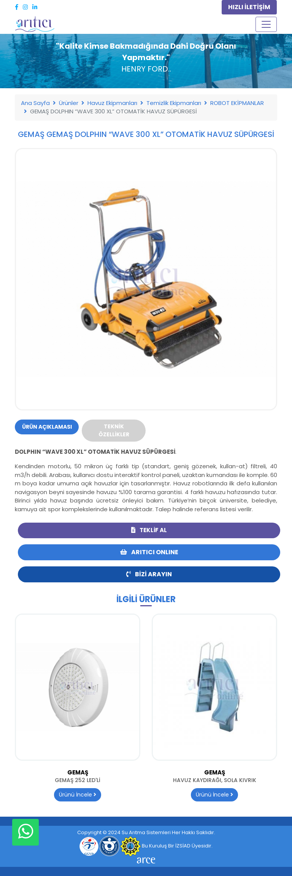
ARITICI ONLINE (149, 552)
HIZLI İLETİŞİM (249, 7)
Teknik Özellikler (113, 430)
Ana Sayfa (35, 103)
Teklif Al (149, 530)
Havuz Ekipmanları (112, 103)
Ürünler (68, 103)
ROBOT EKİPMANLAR (237, 103)
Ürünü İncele (77, 794)
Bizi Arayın (149, 574)
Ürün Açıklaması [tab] (47, 427)
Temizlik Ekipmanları (173, 103)
